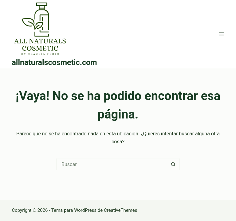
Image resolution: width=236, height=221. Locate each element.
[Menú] (221, 34)
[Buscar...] (112, 164)
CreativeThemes (120, 210)
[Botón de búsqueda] (173, 164)
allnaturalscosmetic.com (54, 62)
